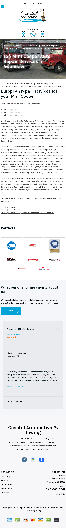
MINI (6, 51)
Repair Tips (6, 488)
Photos (4, 480)
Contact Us (6, 492)
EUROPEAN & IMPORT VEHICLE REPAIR (44, 48)
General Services (15, 353)
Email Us (60, 494)
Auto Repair (7, 484)
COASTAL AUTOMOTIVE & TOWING (19, 45)
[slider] (11, 337)
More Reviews (11, 311)
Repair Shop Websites (29, 507)
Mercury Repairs (8, 207)
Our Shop (5, 476)
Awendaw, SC (13, 356)
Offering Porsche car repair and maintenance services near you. (27, 213)
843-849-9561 (13, 190)
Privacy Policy (35, 510)
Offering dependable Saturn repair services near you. (23, 210)
